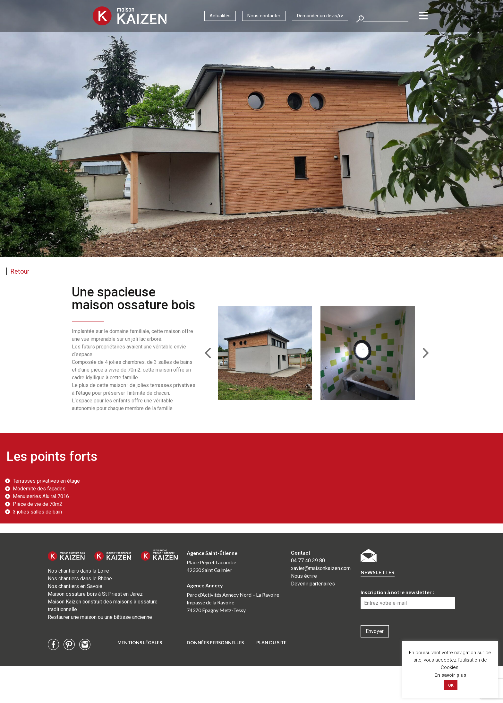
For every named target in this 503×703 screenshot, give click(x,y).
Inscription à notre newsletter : (397, 592)
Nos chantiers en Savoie (75, 586)
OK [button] (451, 685)
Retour (20, 271)
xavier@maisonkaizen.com (321, 568)
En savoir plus (450, 675)
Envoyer (375, 631)
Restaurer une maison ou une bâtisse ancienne (100, 617)
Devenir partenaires (313, 584)
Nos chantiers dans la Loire (78, 571)
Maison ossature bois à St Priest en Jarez (95, 594)
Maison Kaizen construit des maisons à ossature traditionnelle (103, 605)
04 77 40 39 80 (308, 561)
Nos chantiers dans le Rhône (80, 579)
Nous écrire (304, 576)
